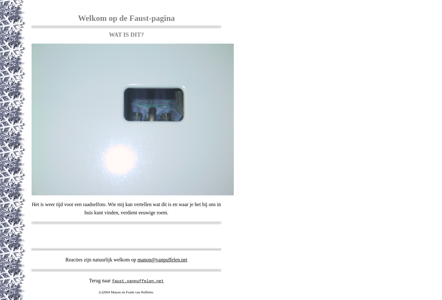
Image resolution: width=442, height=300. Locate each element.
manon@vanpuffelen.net (162, 259)
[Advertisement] (126, 236)
